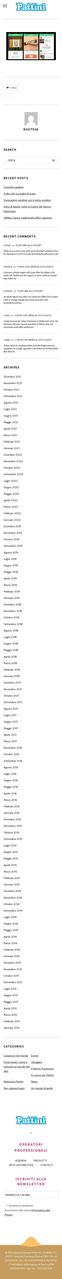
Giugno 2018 (11, 643)
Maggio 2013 (11, 1001)
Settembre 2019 (13, 545)
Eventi (34, 1055)
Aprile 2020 (11, 500)
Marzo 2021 (10, 435)
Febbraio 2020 (12, 513)
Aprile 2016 (10, 793)
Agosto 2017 (11, 708)
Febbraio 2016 (12, 806)
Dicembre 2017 (12, 682)
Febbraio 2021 (12, 441)
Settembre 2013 (13, 982)
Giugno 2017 (11, 721)
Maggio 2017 (11, 728)
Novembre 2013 (13, 969)
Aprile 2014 (10, 936)
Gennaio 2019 (12, 598)
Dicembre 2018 (12, 604)
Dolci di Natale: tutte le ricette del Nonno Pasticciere (27, 209)
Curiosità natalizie (14, 187)
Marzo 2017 (10, 741)
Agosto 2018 (11, 630)
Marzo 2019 (10, 585)
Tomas (7, 315)
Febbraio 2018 (12, 669)
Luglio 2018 (10, 637)
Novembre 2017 (13, 689)
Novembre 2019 (13, 532)
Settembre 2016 (13, 760)
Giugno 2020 (11, 487)
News (34, 1081)
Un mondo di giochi (42, 1088)
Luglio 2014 (10, 917)
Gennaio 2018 (12, 676)
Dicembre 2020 (13, 454)
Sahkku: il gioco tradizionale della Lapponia (28, 217)
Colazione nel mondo (16, 1055)
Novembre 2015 (13, 825)
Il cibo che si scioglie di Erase (20, 193)
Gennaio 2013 (11, 1027)
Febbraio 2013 (12, 1021)
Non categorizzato (14, 1088)
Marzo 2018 (10, 663)
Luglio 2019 (10, 559)
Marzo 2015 (10, 871)
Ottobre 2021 (11, 389)
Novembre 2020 (13, 461)
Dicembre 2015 (12, 819)
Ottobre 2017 (11, 695)
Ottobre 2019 (11, 539)
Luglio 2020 (11, 480)
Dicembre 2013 (12, 962)
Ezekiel (7, 245)
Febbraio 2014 (12, 949)
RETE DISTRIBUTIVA (21, 1165)
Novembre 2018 (13, 611)
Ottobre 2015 (11, 832)
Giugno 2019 (11, 565)
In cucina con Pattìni (42, 1075)
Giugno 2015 (11, 852)
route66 (31, 129)
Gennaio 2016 (12, 812)
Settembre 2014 (13, 910)
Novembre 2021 (13, 383)
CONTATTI (47, 1165)
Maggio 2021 (11, 422)
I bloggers (36, 1062)
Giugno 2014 (11, 923)
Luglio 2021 (10, 409)
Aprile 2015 (10, 865)
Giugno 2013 (11, 995)
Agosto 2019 (11, 552)
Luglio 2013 (10, 988)
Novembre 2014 (13, 897)
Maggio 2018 (11, 650)
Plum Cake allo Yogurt (29, 245)
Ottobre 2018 (11, 617)
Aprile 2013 (10, 1008)
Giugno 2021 (11, 415)
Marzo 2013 (10, 1014)
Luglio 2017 (10, 715)
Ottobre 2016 (11, 754)
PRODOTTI (40, 1160)
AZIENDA (20, 1160)
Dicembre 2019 (12, 526)
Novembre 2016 (13, 747)
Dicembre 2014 (12, 891)
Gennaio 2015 (12, 884)
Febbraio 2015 (12, 878)
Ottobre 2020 (12, 467)
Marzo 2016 (10, 800)
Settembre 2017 (13, 702)
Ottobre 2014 (11, 904)
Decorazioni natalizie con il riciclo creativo (27, 200)
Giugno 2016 (11, 780)
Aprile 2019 (10, 578)
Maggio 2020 (11, 493)
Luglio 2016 (10, 773)
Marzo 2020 (11, 506)
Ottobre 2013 (11, 975)
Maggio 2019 (11, 572)
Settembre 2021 (13, 396)
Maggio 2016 (11, 786)
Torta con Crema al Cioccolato (35, 266)
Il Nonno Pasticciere (42, 1068)
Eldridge (8, 291)
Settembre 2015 (13, 839)
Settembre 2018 (13, 624)
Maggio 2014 (11, 930)
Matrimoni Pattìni (13, 1081)
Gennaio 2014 (12, 956)
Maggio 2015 (11, 858)
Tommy (7, 340)
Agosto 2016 (11, 767)
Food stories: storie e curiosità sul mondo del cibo (17, 1067)
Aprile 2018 (10, 656)
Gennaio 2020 (12, 520)
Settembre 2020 (13, 474)
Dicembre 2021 (12, 376)
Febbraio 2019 (12, 591)
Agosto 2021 (11, 402)
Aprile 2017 (10, 734)
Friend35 (8, 266)
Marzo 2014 (10, 943)
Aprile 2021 (10, 428)
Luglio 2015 (10, 845)
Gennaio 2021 (12, 448)
